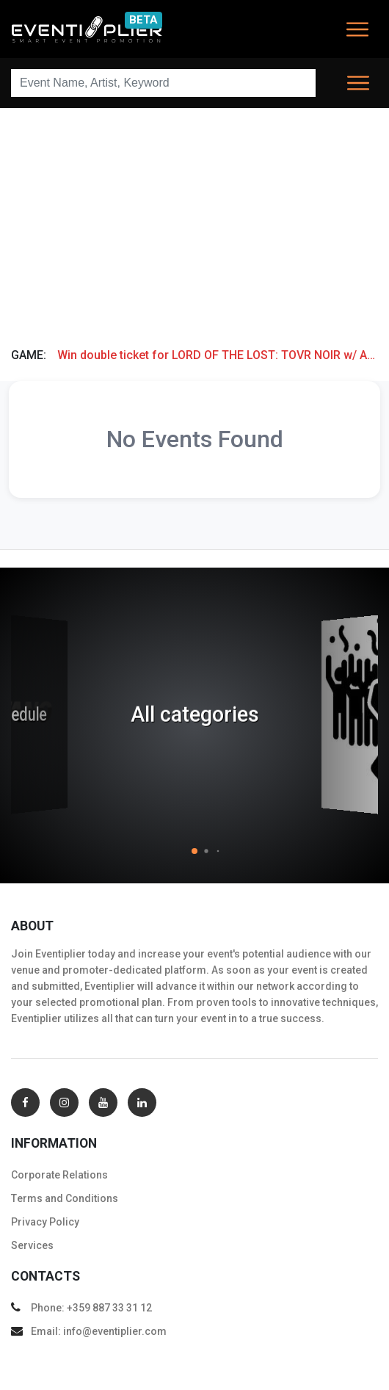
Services (32, 1245)
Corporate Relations (59, 1175)
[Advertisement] (194, 222)
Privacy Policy (45, 1222)
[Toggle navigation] (357, 29)
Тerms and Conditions (64, 1198)
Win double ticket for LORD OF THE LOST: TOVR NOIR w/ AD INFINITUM (217, 355)
